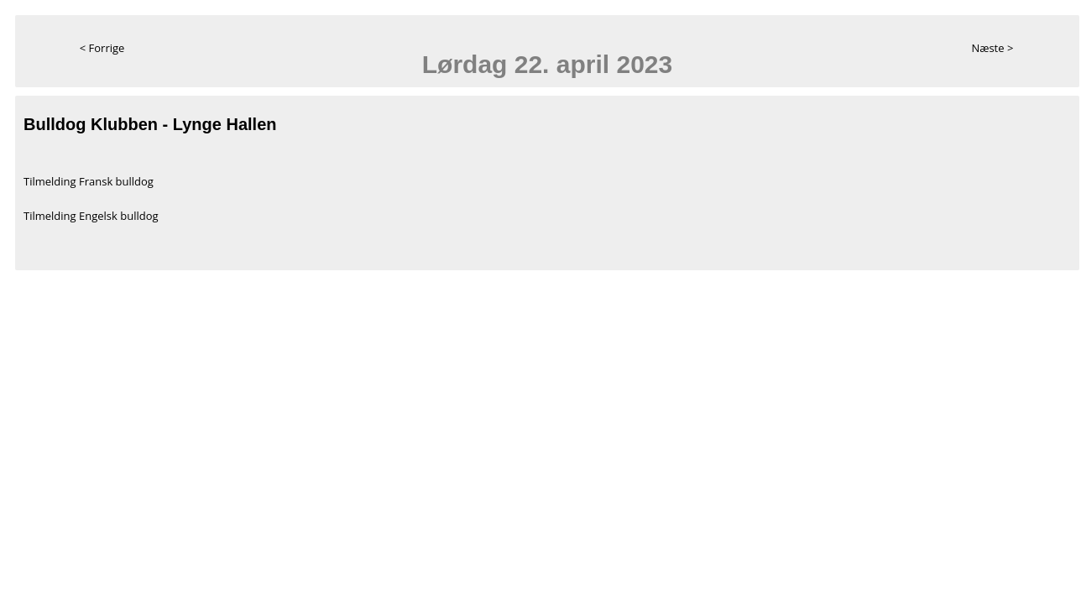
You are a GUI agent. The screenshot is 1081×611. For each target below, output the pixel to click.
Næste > (992, 47)
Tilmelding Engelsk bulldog (91, 215)
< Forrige (102, 47)
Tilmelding (51, 181)
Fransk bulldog (116, 181)
